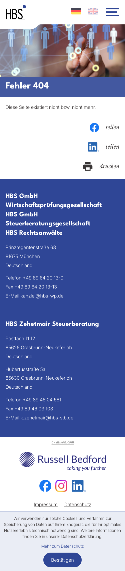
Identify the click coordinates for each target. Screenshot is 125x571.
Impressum (46, 505)
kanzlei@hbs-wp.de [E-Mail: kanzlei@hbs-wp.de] (42, 296)
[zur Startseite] (16, 12)
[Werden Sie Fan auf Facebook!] (45, 486)
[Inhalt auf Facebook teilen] (105, 127)
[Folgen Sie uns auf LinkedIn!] (79, 486)
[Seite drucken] (101, 166)
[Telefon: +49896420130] (43, 278)
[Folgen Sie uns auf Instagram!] (61, 486)
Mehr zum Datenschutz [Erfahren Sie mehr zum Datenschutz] (62, 546)
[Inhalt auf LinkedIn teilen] (104, 147)
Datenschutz (77, 505)
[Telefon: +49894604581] (42, 400)
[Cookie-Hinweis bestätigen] (62, 560)
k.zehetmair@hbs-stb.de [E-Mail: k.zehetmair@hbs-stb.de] (47, 418)
